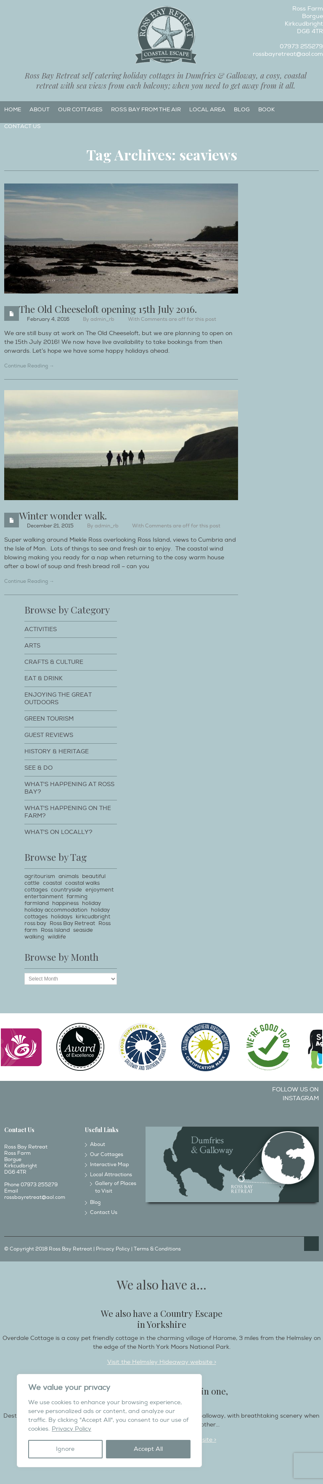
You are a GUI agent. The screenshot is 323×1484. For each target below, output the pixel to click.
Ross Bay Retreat (72, 923)
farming (76, 896)
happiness (65, 903)
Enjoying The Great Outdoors (58, 698)
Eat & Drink (43, 678)
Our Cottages (80, 109)
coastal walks (82, 883)
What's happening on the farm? (67, 812)
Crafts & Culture (53, 662)
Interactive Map (109, 1165)
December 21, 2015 (50, 526)
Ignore (65, 1449)
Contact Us (22, 126)
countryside (66, 889)
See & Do (38, 767)
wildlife (57, 936)
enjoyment (99, 889)
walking (34, 936)
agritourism (39, 876)
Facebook (6, 11)
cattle (32, 883)
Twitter (34, 11)
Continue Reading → (29, 366)
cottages (36, 889)
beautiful (94, 876)
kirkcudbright (93, 916)
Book (266, 109)
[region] (109, 1420)
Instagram (20, 11)
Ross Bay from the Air (146, 109)
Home (12, 109)
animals (68, 876)
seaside (83, 930)
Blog (242, 109)
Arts (32, 645)
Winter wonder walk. (63, 515)
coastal (52, 883)
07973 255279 (301, 46)
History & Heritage (56, 751)
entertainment (43, 896)
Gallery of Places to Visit (115, 1187)
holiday (91, 903)
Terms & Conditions (157, 1249)
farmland (36, 903)
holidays (61, 916)
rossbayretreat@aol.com (288, 54)
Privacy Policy (71, 1428)
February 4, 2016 (48, 319)
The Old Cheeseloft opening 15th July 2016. (108, 308)
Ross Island (55, 930)
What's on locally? (58, 832)
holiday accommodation (55, 910)
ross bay (35, 923)
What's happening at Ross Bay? (69, 788)
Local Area (207, 109)
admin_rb (102, 319)
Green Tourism (49, 718)
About (39, 109)
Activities (40, 629)
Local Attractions (111, 1175)
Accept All (148, 1449)
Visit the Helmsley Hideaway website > (161, 1362)
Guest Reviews (48, 735)
